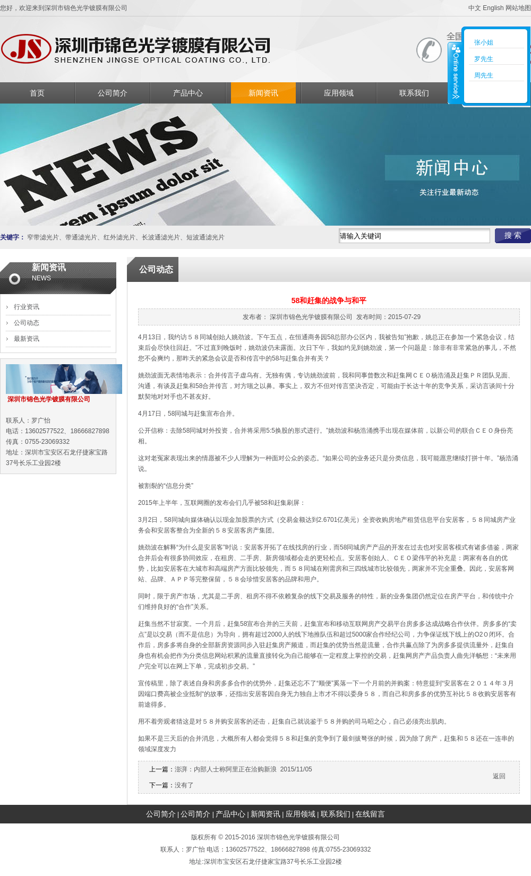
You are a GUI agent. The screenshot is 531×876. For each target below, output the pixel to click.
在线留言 (370, 814)
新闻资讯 (263, 93)
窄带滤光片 (43, 237)
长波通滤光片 (161, 237)
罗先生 (483, 59)
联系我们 (414, 93)
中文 (474, 8)
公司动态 (26, 323)
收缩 (455, 72)
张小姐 (483, 42)
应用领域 (339, 93)
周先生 (483, 75)
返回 (499, 776)
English (493, 8)
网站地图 (518, 8)
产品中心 (188, 93)
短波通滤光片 (205, 237)
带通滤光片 (81, 237)
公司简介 (112, 93)
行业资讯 (26, 307)
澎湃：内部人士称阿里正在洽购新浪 (226, 769)
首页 (37, 93)
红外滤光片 (119, 237)
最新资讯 (26, 338)
